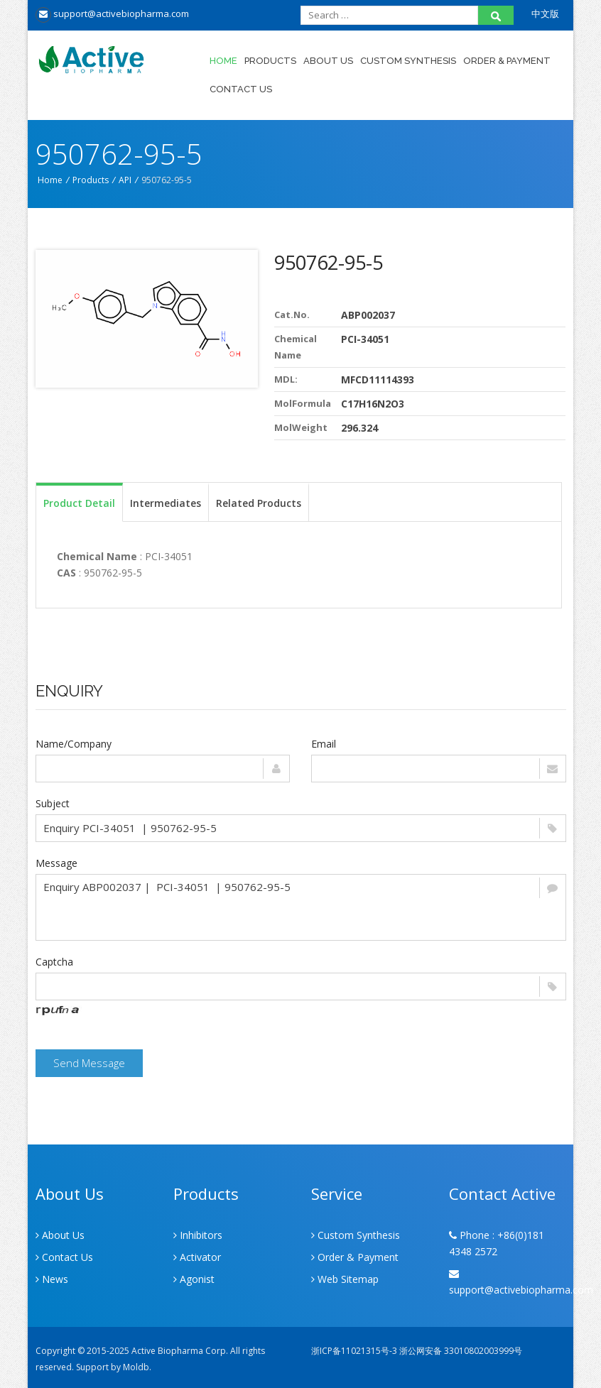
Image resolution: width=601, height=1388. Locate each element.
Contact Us (241, 89)
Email (323, 743)
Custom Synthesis (408, 60)
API (125, 180)
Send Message (89, 1063)
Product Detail (79, 503)
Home (223, 60)
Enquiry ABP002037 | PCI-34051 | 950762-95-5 (301, 907)
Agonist (194, 1279)
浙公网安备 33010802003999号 (460, 1351)
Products (270, 60)
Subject (53, 803)
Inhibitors (197, 1235)
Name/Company (74, 743)
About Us (328, 60)
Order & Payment (507, 60)
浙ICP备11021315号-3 (354, 1351)
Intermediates (165, 503)
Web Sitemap (345, 1279)
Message (56, 863)
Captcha (54, 961)
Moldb (136, 1367)
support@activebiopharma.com (112, 13)
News (52, 1279)
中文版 (545, 13)
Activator (197, 1257)
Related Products (258, 503)
